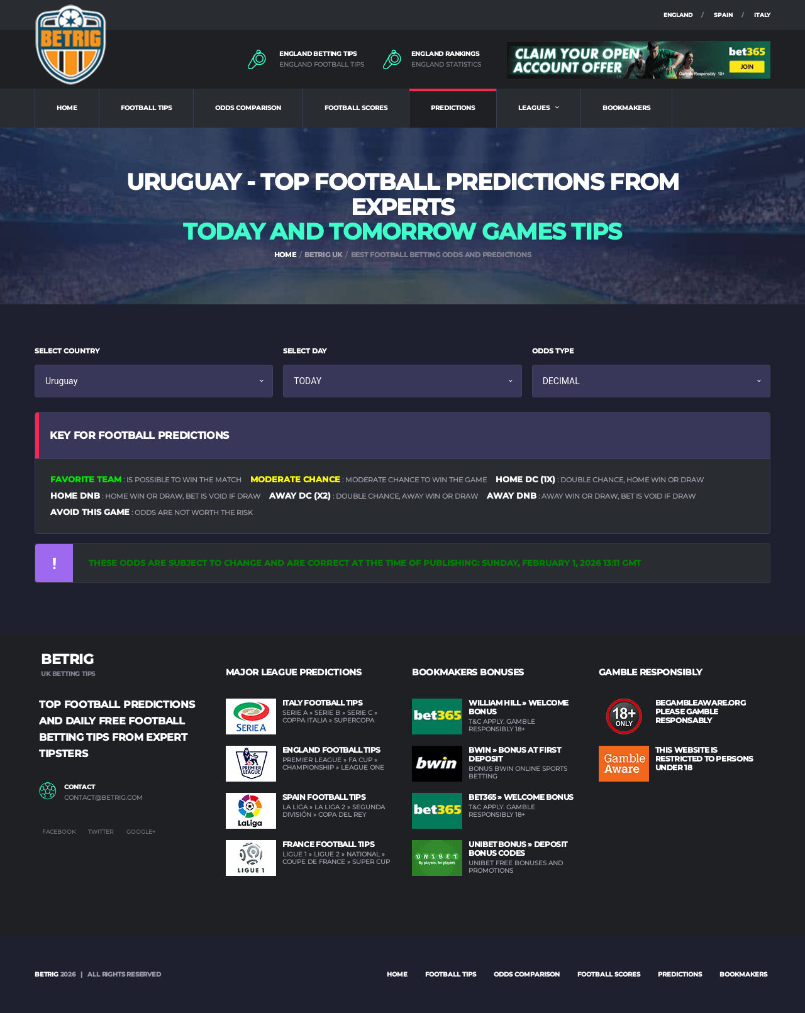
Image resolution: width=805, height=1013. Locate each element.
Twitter (101, 831)
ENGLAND (677, 14)
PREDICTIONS (453, 108)
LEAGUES (534, 108)
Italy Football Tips (322, 702)
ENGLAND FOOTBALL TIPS (321, 65)
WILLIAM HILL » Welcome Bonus (519, 707)
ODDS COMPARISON (248, 108)
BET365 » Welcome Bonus (521, 797)
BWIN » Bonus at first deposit (514, 754)
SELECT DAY (304, 350)
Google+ (140, 831)
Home (397, 974)
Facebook (58, 831)
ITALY (762, 14)
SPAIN (723, 14)
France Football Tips (328, 844)
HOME (67, 108)
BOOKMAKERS (626, 108)
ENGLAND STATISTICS (446, 65)
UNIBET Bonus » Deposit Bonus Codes (518, 848)
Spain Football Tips (324, 797)
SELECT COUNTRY (67, 350)
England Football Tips (331, 750)
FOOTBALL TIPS (146, 108)
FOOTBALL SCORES (356, 108)
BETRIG (46, 974)
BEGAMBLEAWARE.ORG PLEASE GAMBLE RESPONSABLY (700, 711)
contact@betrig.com (103, 798)
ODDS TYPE (553, 350)
